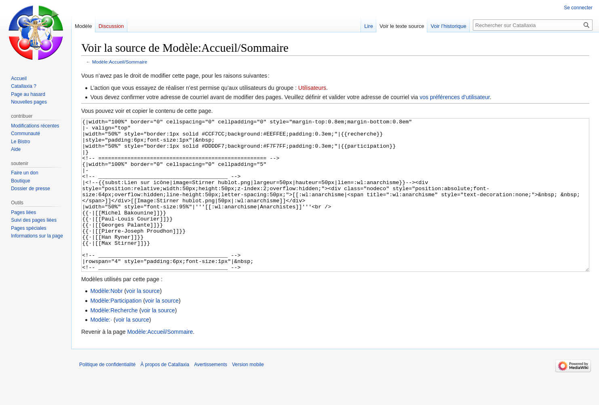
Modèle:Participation (115, 331)
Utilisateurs (312, 88)
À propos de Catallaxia (164, 395)
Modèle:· (101, 350)
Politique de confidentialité (107, 395)
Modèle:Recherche (114, 340)
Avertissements (210, 395)
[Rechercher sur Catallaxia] (533, 25)
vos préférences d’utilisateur (455, 97)
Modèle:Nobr (106, 321)
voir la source (143, 321)
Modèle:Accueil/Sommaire (120, 61)
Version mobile (248, 395)
